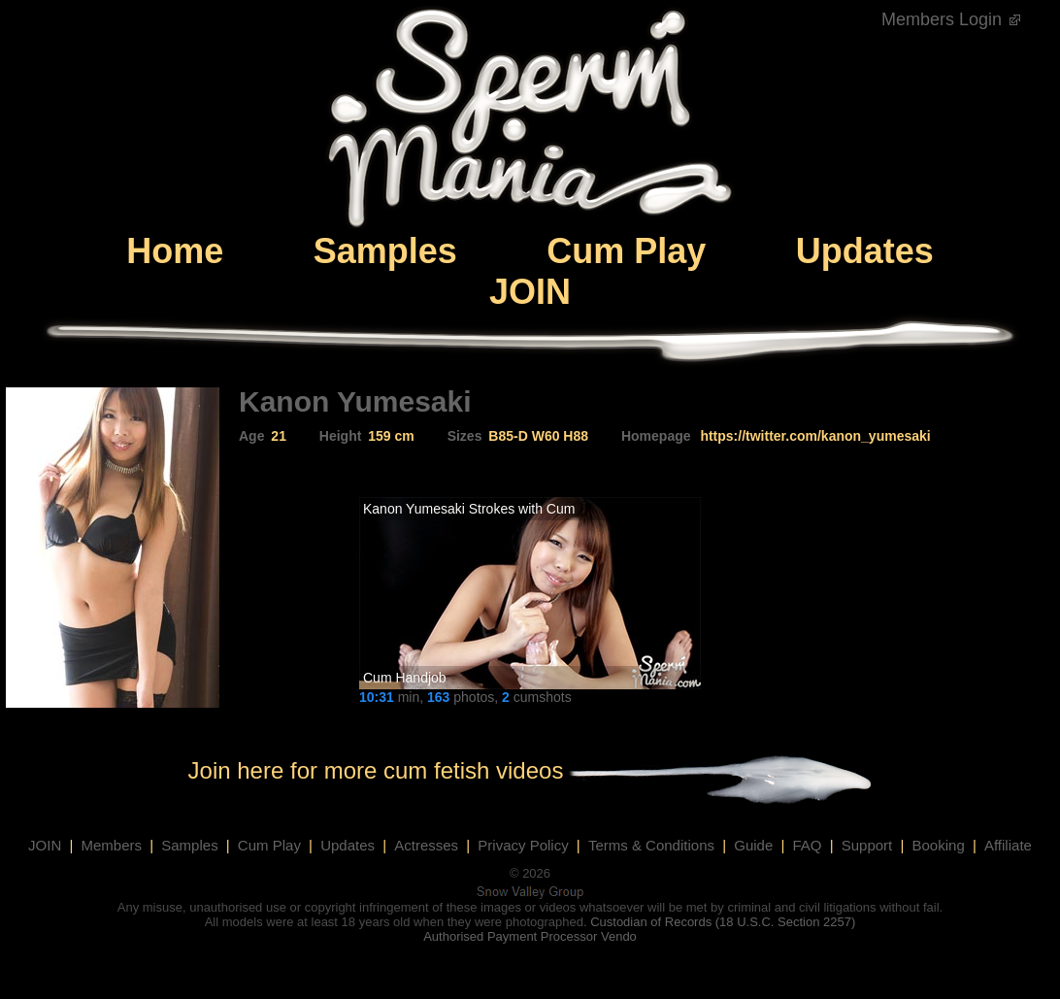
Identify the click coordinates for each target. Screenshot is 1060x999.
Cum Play (626, 251)
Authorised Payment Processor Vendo (530, 936)
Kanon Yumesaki (414, 508)
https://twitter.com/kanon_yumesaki (815, 436)
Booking (938, 845)
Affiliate (1008, 845)
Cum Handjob (405, 677)
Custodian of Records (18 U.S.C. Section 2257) (722, 922)
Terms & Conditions (651, 845)
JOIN (530, 292)
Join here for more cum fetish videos (376, 770)
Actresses (426, 845)
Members (112, 845)
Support (867, 845)
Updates (865, 251)
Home (174, 251)
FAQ (806, 845)
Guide (753, 845)
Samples (385, 251)
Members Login (951, 19)
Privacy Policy (523, 845)
